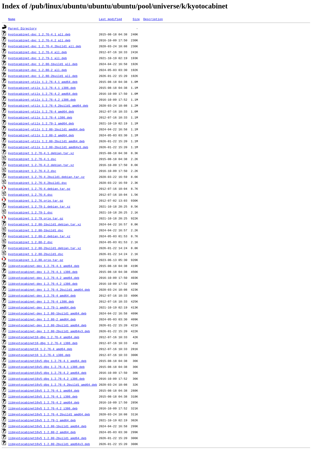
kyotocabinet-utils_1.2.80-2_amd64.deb (41, 135)
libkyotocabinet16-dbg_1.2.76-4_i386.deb (42, 343)
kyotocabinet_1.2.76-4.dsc (30, 195)
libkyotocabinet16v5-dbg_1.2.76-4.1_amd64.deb (47, 361)
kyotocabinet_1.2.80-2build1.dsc (35, 254)
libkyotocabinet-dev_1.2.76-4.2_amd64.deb (43, 278)
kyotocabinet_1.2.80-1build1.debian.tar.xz (44, 224)
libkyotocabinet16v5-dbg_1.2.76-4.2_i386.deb (46, 379)
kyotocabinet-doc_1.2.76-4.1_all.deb (39, 34)
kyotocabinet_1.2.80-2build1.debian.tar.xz (44, 248)
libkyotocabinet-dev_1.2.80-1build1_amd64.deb (47, 313)
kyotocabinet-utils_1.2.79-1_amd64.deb (41, 123)
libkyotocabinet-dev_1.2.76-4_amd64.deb (42, 295)
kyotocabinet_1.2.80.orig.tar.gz (35, 260)
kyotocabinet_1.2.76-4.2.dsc (32, 171)
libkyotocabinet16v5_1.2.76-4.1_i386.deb (42, 396)
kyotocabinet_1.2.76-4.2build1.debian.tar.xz (46, 177)
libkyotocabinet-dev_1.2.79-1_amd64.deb (42, 307)
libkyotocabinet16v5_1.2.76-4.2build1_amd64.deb (49, 414)
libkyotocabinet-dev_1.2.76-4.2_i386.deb (42, 284)
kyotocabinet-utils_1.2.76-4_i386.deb (40, 117)
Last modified (110, 19)
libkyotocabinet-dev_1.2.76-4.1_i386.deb (42, 272)
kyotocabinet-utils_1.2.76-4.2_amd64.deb (42, 94)
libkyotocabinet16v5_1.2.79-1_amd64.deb (42, 420)
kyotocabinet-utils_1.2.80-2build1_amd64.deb (46, 141)
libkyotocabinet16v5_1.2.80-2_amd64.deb (42, 432)
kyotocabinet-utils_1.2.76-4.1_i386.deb (42, 88)
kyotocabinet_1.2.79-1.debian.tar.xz (39, 206)
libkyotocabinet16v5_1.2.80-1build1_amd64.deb (47, 426)
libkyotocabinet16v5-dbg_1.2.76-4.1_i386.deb (46, 367)
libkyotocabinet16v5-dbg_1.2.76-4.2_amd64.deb (47, 373)
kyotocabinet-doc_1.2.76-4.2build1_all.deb (44, 46)
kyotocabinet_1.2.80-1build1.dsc (35, 230)
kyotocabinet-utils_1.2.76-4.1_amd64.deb (42, 82)
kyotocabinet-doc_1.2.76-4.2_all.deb (39, 40)
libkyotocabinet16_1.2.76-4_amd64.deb (40, 349)
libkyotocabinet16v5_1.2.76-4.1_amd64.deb (43, 390)
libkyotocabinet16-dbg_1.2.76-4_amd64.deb (43, 337)
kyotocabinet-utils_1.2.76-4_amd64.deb (41, 111)
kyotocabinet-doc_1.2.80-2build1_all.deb (42, 76)
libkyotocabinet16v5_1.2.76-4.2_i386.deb (42, 408)
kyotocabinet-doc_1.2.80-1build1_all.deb (42, 64)
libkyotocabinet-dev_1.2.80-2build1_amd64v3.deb (49, 331)
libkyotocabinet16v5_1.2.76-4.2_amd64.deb (43, 402)
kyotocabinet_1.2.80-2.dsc (30, 242)
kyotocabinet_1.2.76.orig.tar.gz (35, 200)
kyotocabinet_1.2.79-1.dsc (30, 212)
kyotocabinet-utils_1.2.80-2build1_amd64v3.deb (48, 147)
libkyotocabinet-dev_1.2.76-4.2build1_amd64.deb (49, 289)
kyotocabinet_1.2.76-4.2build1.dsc (37, 183)
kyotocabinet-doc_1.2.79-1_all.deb (37, 58)
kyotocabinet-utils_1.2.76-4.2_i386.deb (42, 100)
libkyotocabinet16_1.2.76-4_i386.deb (39, 355)
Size (136, 19)
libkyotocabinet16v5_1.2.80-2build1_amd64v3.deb (49, 444)
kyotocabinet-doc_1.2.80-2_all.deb (37, 70)
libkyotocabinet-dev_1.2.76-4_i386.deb (41, 301)
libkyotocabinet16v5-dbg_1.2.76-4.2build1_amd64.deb (52, 384)
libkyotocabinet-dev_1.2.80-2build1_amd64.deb (47, 325)
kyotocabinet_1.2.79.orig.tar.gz (35, 218)
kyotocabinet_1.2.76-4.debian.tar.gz (39, 189)
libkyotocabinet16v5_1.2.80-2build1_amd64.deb (47, 438)
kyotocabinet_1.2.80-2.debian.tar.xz (39, 236)
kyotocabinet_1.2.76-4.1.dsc (32, 159)
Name (11, 19)
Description (153, 19)
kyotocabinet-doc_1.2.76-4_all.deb (37, 52)
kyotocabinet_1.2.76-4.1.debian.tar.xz (41, 153)
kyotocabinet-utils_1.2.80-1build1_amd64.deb (46, 129)
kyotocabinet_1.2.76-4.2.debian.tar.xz (41, 165)
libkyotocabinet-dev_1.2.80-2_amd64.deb (42, 319)
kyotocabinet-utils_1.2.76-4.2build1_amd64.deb (48, 105)
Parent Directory (22, 28)
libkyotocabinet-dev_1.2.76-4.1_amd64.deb (43, 266)
